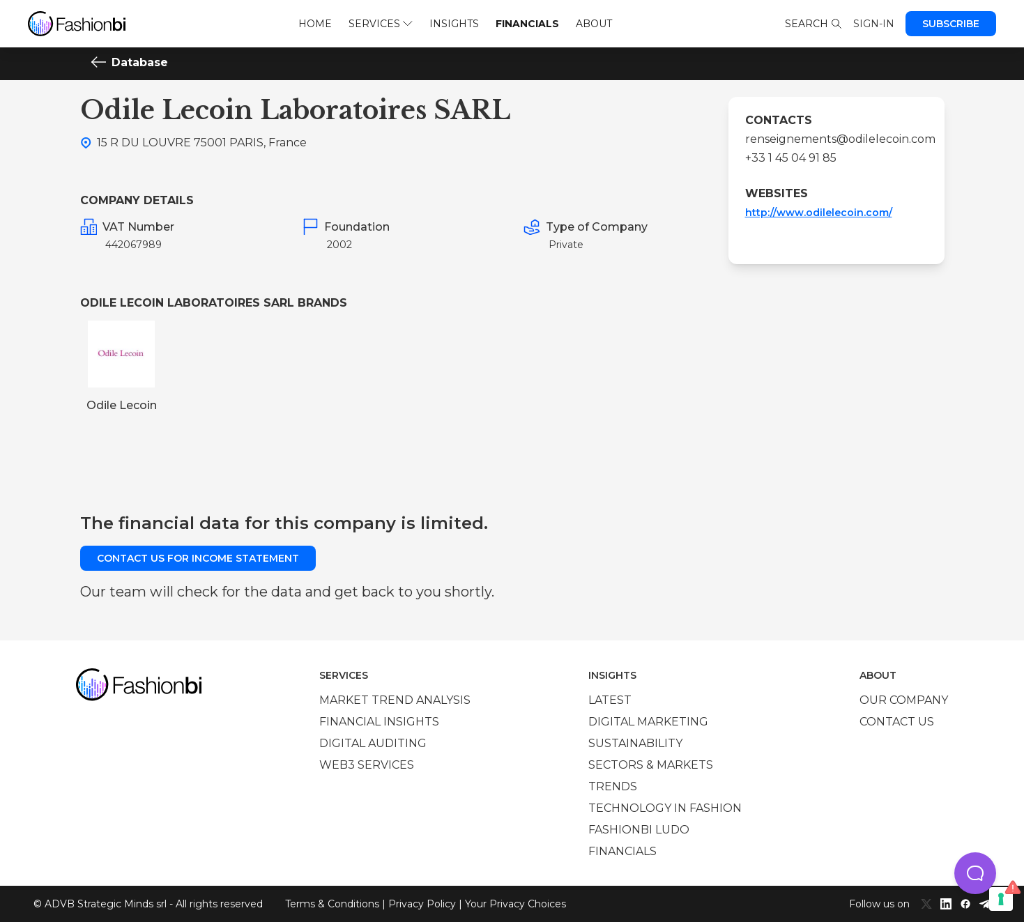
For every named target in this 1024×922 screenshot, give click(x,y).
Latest (610, 700)
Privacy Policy (422, 904)
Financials (527, 23)
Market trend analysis (395, 700)
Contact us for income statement (198, 558)
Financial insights (379, 721)
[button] (975, 873)
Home (315, 23)
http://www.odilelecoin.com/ (818, 212)
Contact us (896, 721)
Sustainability (635, 743)
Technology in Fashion (665, 808)
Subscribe (950, 23)
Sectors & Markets (650, 764)
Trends (612, 786)
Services (380, 23)
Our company (903, 700)
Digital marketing (648, 721)
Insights (454, 23)
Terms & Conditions (332, 904)
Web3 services (366, 764)
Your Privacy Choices (515, 904)
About (594, 23)
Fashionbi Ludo (638, 829)
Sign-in (873, 23)
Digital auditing (373, 743)
